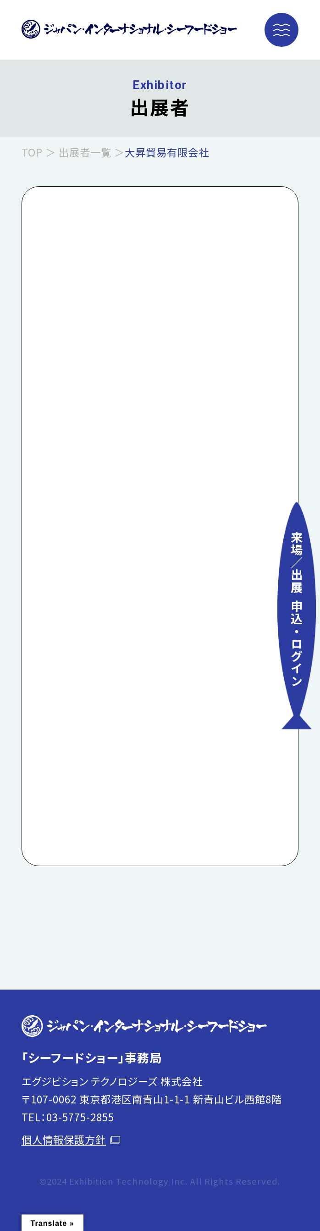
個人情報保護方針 (71, 1139)
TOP (32, 152)
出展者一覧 (85, 152)
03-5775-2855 (80, 1116)
